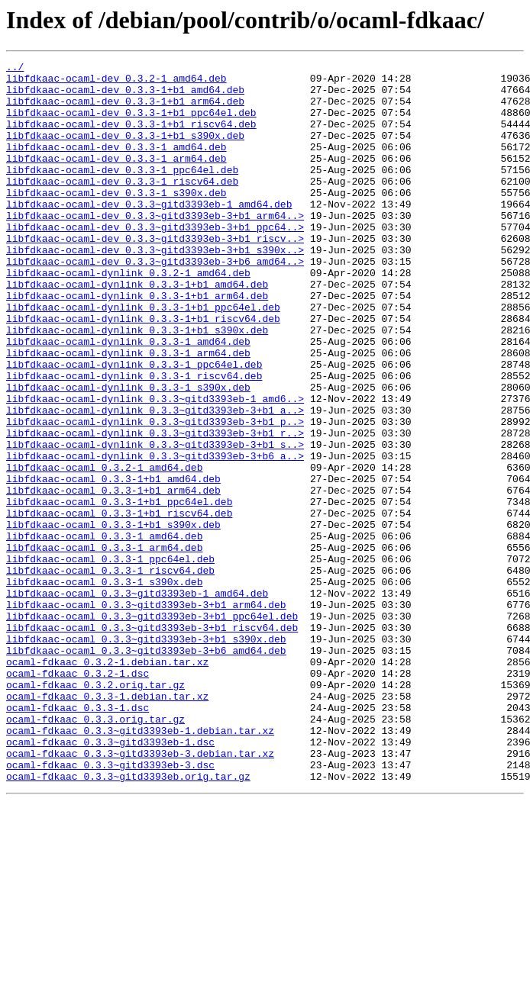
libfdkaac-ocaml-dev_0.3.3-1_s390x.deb (116, 220)
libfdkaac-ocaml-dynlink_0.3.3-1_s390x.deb (128, 453)
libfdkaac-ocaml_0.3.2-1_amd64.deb (104, 549)
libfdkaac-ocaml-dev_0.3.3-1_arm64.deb (116, 178)
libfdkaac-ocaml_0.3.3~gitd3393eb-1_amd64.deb (137, 700)
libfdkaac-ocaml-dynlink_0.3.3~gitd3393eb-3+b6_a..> (155, 535)
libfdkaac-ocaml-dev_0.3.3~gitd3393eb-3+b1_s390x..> (155, 288)
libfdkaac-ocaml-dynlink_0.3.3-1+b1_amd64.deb (137, 329)
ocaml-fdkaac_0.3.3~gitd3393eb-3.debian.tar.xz (140, 893)
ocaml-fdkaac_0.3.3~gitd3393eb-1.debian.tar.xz (140, 865)
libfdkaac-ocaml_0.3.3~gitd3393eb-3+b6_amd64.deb (146, 769)
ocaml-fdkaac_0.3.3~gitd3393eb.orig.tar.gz (128, 920)
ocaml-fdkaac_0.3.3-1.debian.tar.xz (107, 824)
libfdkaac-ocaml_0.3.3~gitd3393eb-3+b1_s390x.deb (146, 755)
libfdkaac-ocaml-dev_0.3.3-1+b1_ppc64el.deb (131, 123)
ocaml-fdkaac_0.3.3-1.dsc (77, 838)
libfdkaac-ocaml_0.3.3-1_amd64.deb (104, 632)
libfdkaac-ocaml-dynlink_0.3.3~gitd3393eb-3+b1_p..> (155, 494)
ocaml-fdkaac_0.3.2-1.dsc (77, 796)
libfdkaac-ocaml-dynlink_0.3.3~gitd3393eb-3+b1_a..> (155, 481)
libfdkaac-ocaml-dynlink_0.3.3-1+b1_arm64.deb (137, 343)
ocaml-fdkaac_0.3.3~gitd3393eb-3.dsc (110, 906)
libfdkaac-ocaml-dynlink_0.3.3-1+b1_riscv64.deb (143, 371)
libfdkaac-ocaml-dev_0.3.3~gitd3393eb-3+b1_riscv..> (155, 275)
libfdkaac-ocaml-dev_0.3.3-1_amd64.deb (116, 165)
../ (15, 69)
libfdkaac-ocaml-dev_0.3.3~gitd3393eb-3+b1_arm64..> (155, 247)
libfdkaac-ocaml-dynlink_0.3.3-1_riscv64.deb (134, 439)
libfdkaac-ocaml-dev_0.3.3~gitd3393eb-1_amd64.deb (149, 233)
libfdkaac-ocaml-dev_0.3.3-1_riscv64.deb (122, 206)
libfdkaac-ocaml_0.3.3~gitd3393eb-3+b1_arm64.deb (146, 714)
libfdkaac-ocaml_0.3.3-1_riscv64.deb (110, 673)
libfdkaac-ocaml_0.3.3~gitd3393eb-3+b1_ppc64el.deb (152, 728)
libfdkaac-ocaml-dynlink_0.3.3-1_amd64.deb (128, 398)
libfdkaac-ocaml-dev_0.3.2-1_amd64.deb (116, 82)
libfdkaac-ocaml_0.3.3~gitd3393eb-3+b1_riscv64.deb (152, 741)
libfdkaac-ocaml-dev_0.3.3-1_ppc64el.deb (122, 192)
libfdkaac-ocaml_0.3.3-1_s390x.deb (104, 687)
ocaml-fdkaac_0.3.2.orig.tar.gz (95, 810)
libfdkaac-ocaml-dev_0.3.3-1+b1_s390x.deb (125, 151)
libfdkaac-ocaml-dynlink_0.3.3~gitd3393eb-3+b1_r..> (155, 508)
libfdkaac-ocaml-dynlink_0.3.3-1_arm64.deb (128, 412)
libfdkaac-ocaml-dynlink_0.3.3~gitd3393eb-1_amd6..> (155, 467)
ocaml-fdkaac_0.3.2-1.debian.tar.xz (107, 783)
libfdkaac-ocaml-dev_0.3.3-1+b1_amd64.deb (125, 96)
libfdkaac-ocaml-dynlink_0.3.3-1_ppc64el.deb (134, 426)
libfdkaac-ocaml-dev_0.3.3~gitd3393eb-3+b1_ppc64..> (155, 261)
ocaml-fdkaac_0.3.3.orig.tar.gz (95, 851)
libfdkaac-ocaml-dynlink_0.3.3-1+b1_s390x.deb (137, 384)
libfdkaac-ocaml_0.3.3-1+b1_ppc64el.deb (119, 590)
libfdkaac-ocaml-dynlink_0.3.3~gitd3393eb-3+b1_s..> (155, 522)
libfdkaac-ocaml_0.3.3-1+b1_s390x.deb (113, 618)
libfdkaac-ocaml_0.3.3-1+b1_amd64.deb (113, 563)
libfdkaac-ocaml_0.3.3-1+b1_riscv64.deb (119, 604)
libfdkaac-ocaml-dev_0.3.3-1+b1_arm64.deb (125, 110)
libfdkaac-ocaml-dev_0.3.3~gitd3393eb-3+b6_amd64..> (155, 302)
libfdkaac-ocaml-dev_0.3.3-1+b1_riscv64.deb (131, 137)
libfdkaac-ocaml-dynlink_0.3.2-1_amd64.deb (128, 316)
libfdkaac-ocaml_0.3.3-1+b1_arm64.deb (113, 577)
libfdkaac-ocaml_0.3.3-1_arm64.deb (104, 645)
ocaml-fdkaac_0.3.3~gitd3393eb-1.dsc (110, 879)
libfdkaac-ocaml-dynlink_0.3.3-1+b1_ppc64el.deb (143, 357)
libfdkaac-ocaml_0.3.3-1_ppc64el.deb (110, 659)
